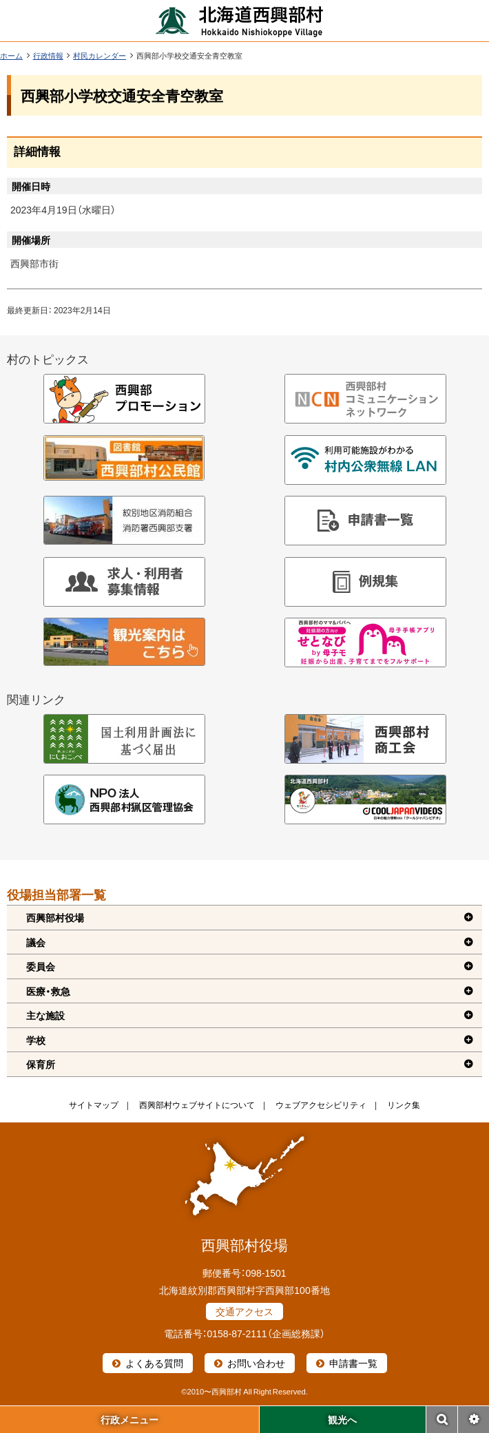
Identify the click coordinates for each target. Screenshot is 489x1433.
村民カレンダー (99, 55)
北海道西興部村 (240, 20)
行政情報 (48, 55)
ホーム (11, 55)
